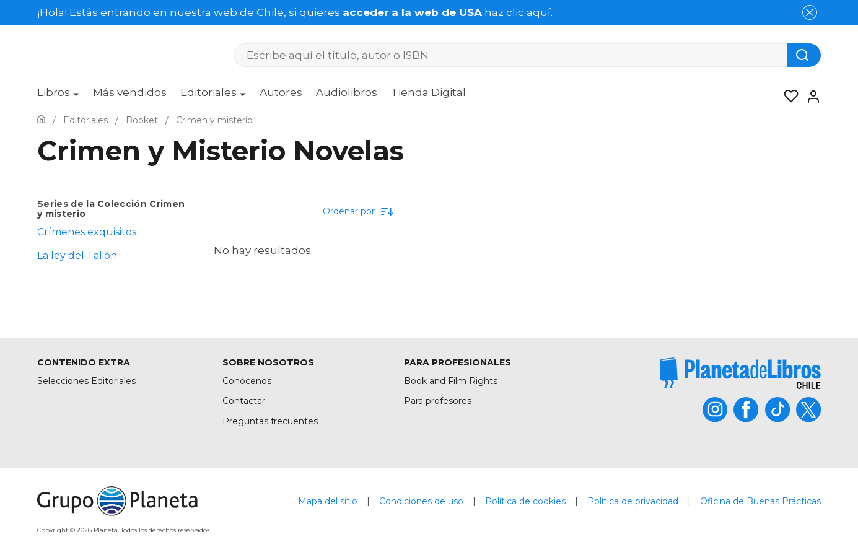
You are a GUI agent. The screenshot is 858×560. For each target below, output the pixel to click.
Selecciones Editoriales (86, 381)
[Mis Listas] (787, 96)
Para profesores (437, 400)
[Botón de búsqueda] (804, 55)
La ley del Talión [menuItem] (77, 255)
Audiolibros (346, 92)
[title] (740, 373)
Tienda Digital (428, 92)
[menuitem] (58, 96)
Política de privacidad (632, 501)
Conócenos (246, 381)
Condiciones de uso (421, 501)
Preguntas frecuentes (270, 421)
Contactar (243, 400)
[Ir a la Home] (41, 120)
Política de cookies (525, 501)
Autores (281, 92)
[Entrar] (810, 96)
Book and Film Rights (450, 381)
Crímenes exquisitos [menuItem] (86, 232)
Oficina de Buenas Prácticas (760, 501)
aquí (539, 12)
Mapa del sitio (327, 501)
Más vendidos (130, 92)
